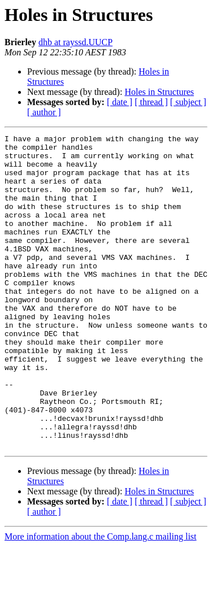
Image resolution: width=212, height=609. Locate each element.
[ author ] (44, 112)
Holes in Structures (159, 92)
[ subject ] (188, 102)
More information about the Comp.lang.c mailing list (101, 599)
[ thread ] (151, 102)
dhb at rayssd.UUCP (75, 42)
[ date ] (119, 102)
